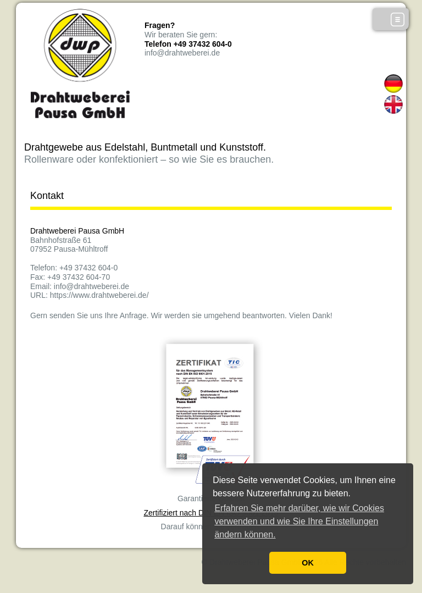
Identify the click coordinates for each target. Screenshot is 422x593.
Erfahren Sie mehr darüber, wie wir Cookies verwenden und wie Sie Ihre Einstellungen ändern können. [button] (299, 521)
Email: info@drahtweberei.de (79, 286)
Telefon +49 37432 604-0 (188, 44)
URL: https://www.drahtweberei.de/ (89, 295)
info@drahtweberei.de (182, 52)
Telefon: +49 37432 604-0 (74, 267)
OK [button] (308, 562)
